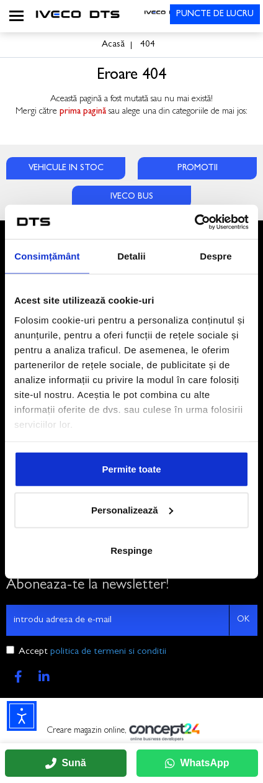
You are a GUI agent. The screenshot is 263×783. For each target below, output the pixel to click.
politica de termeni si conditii (108, 652)
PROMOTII (197, 168)
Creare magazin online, (131, 732)
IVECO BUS (131, 196)
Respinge (131, 550)
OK (243, 620)
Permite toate (131, 469)
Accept (92, 652)
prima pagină (83, 112)
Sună (65, 763)
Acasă (113, 45)
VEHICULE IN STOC (66, 168)
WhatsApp (197, 763)
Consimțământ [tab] (46, 256)
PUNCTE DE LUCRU (215, 14)
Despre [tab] (215, 256)
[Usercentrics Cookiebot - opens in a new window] (194, 222)
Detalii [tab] (131, 256)
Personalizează (132, 509)
